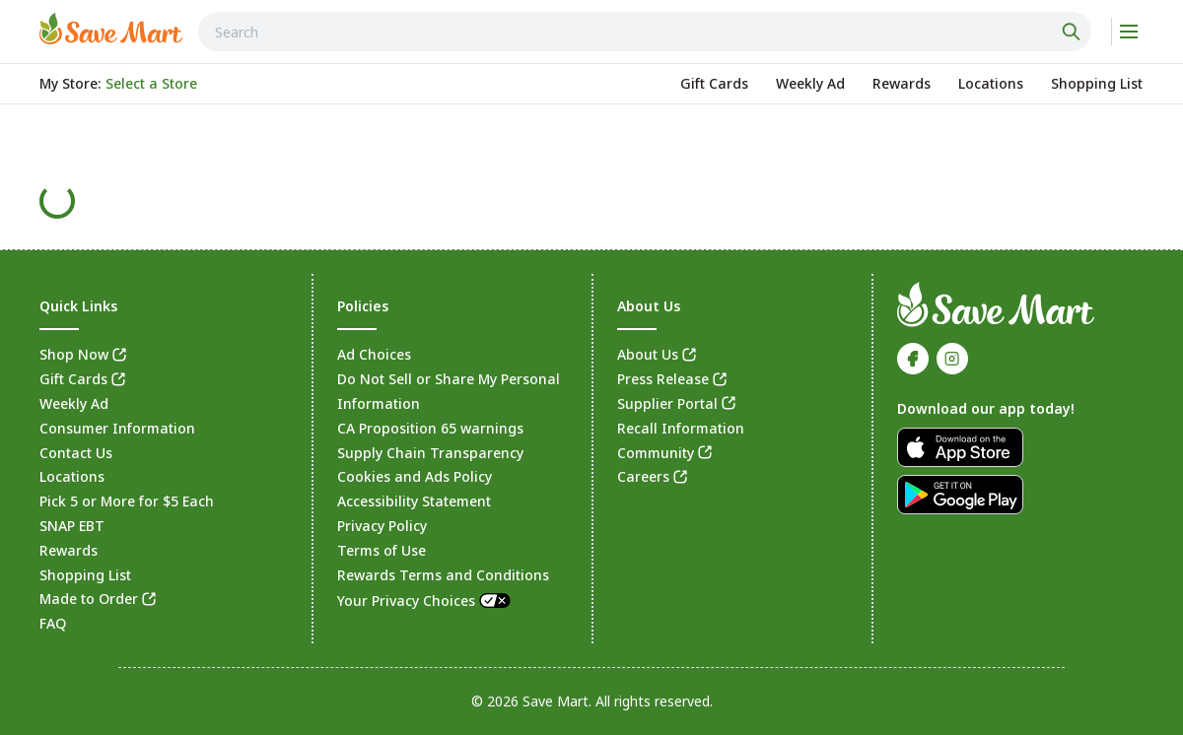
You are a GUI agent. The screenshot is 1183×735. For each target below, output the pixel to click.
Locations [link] (71, 476)
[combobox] (644, 31)
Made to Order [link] (88, 598)
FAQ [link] (52, 623)
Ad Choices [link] (374, 354)
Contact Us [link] (75, 452)
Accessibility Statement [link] (414, 501)
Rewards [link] (68, 550)
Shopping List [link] (85, 575)
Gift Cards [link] (73, 378)
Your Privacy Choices (425, 600)
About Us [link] (647, 354)
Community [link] (655, 452)
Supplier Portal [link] (667, 403)
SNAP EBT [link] (71, 525)
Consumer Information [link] (117, 428)
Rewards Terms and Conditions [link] (443, 575)
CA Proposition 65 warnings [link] (430, 428)
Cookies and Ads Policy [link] (414, 476)
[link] (110, 28)
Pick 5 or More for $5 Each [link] (126, 501)
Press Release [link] (663, 378)
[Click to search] (1073, 31)
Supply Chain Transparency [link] (430, 452)
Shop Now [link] (73, 354)
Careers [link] (643, 476)
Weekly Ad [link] (73, 403)
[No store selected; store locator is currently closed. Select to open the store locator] (151, 83)
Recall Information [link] (680, 428)
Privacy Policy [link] (382, 525)
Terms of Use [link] (381, 550)
